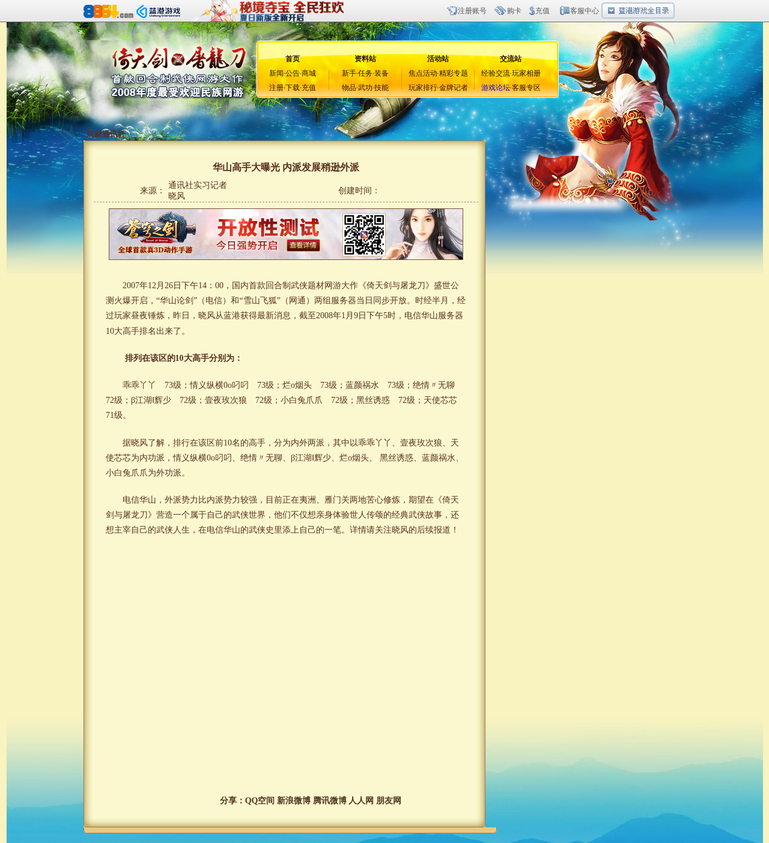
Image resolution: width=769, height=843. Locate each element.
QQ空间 (260, 800)
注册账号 (472, 11)
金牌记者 (453, 87)
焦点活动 (423, 73)
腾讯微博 (330, 800)
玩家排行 (423, 87)
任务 (365, 73)
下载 (292, 87)
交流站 (510, 59)
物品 (349, 87)
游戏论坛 (495, 87)
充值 (542, 11)
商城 (309, 73)
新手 (349, 73)
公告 (292, 73)
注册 (276, 87)
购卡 (514, 11)
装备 (381, 73)
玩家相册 (526, 73)
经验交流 (495, 73)
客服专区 (526, 87)
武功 (365, 87)
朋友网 (388, 800)
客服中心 (584, 11)
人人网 (361, 800)
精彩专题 (453, 73)
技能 (381, 87)
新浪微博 (294, 800)
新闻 (276, 73)
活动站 (438, 59)
